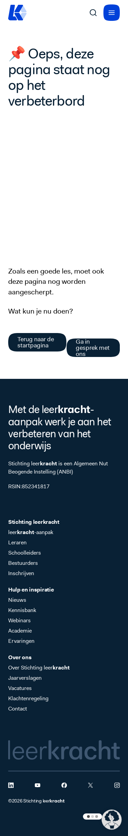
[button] (112, 820)
